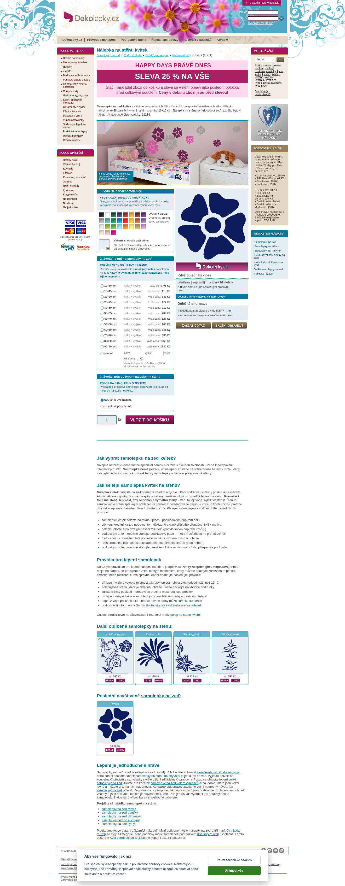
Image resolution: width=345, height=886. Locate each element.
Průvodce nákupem (101, 39)
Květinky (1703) (208, 834)
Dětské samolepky (156, 55)
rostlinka (260, 71)
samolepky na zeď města (119, 809)
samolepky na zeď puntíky (120, 812)
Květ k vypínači (192, 634)
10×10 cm (110, 285)
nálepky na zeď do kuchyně (120, 820)
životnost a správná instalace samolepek (173, 605)
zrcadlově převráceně (117, 406)
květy (264, 85)
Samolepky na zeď (108, 55)
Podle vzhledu (133, 55)
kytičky (275, 74)
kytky (258, 74)
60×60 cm (110, 329)
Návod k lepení (70, 859)
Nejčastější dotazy (164, 39)
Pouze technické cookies (234, 860)
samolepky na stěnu (149, 626)
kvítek (258, 82)
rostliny (269, 68)
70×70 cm (110, 335)
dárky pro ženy (271, 864)
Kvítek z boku (153, 634)
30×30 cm (110, 307)
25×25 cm (110, 302)
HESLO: (243, 18)
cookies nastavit (178, 869)
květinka (260, 79)
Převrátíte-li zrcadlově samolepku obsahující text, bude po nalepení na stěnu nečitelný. (134, 387)
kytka (280, 71)
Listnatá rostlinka (230, 634)
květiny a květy (181, 55)
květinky (271, 79)
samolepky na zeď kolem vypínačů (174, 783)
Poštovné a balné (133, 39)
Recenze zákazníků (198, 39)
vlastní (108, 353)
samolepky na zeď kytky (118, 824)
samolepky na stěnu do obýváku (158, 776)
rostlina (259, 68)
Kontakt (222, 39)
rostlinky (271, 71)
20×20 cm (110, 296)
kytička (266, 74)
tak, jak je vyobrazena (118, 399)
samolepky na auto (72, 864)
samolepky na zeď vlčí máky (121, 816)
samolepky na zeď (160, 695)
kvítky (266, 82)
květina (259, 77)
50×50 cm (110, 324)
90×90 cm (110, 346)
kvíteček (276, 82)
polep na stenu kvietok (185, 614)
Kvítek (115, 704)
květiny (269, 77)
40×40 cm (110, 318)
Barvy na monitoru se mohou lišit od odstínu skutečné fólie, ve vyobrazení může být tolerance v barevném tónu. (134, 201)
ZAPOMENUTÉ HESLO (260, 23)
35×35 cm (110, 313)
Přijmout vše (234, 871)
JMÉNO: (243, 12)
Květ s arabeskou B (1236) (128, 837)
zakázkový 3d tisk (71, 868)
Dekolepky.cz (72, 39)
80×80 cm (110, 341)
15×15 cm (110, 291)
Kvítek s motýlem (115, 634)
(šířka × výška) (132, 285)
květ (257, 85)
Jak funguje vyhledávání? (262, 93)
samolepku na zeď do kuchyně (218, 772)
